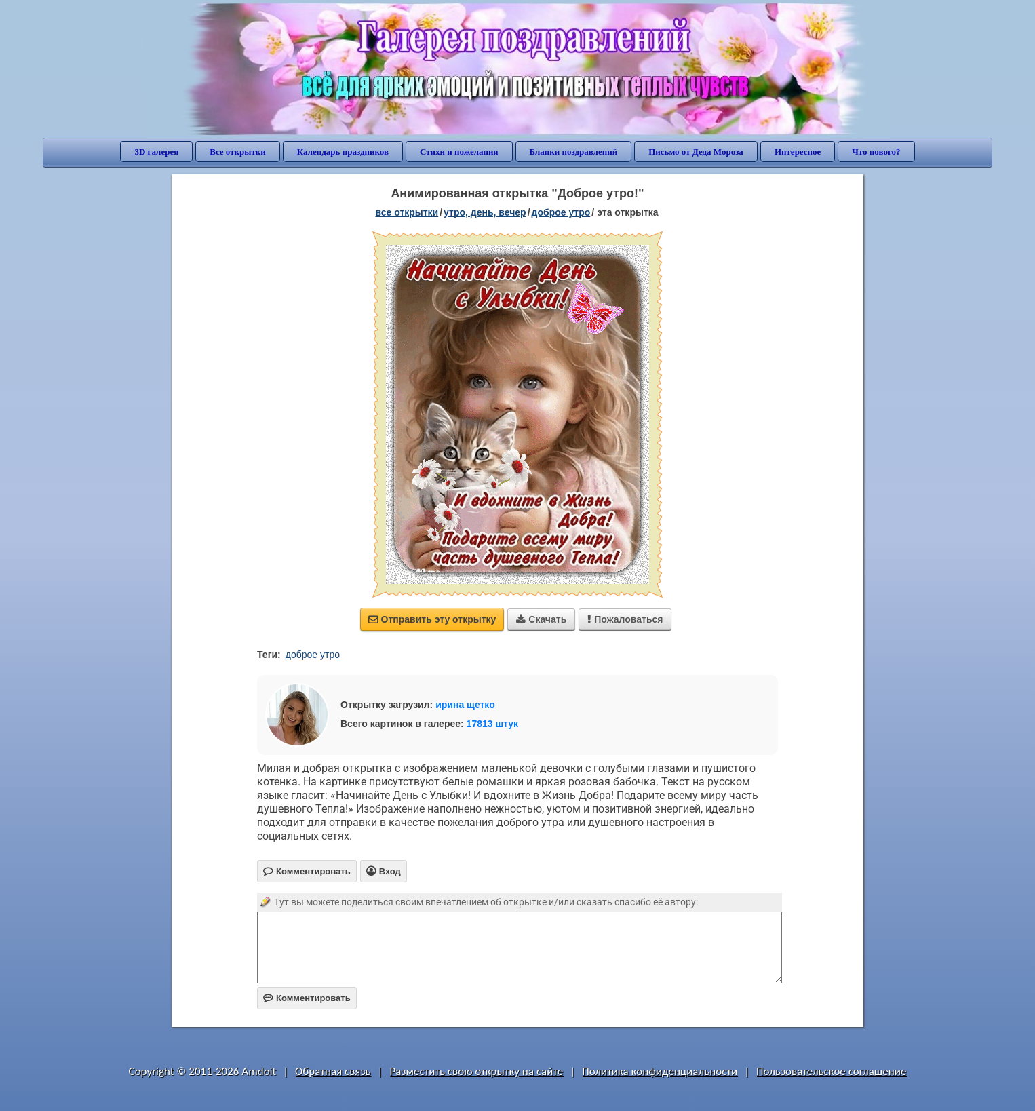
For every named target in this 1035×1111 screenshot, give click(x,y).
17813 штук (493, 723)
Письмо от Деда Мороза (695, 152)
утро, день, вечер (485, 212)
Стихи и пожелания (459, 152)
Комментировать (307, 998)
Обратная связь (333, 1071)
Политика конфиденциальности (659, 1071)
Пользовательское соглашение (831, 1071)
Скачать (541, 619)
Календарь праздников (343, 152)
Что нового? (876, 152)
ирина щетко (465, 704)
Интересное (798, 152)
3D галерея (156, 152)
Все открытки (238, 152)
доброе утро (561, 212)
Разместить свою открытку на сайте (476, 1071)
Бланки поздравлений (574, 152)
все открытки (406, 212)
